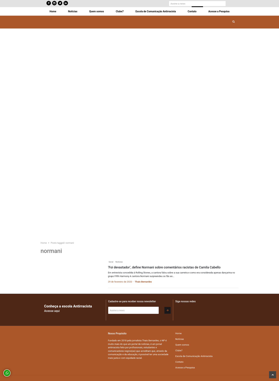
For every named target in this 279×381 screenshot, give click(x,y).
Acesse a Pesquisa (218, 11)
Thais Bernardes (143, 281)
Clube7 (120, 11)
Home (53, 11)
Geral (111, 262)
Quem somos (96, 11)
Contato (192, 11)
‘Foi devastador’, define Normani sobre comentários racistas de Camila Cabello (164, 267)
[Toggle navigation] (46, 19)
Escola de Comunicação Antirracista (155, 11)
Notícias (72, 11)
